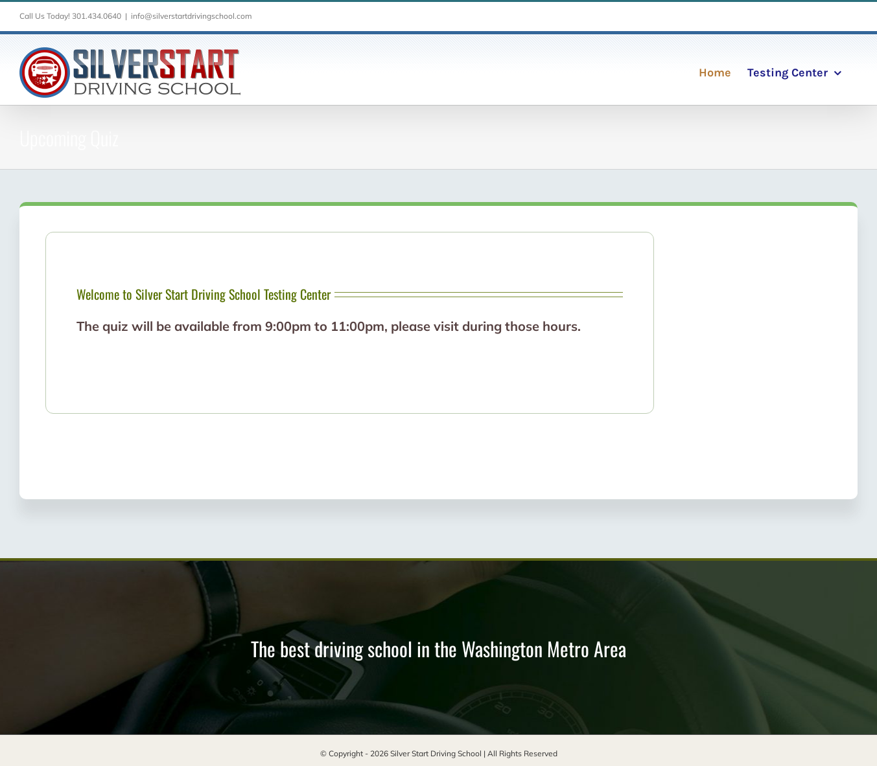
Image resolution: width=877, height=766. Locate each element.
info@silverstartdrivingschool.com (191, 16)
